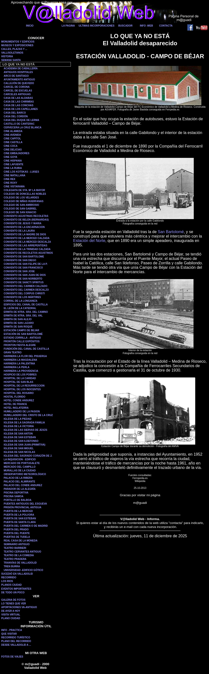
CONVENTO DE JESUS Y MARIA (22, 223)
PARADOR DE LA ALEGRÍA (20, 489)
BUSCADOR (125, 25)
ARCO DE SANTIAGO (16, 76)
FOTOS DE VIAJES (12, 656)
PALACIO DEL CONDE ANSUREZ (23, 485)
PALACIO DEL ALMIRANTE (19, 481)
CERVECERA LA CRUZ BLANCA (23, 127)
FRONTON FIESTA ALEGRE (20, 345)
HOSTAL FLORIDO (14, 396)
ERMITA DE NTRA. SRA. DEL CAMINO (26, 312)
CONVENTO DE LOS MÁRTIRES (22, 297)
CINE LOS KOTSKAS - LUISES (21, 171)
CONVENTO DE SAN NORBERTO (23, 278)
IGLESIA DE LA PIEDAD (17, 419)
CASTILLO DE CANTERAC (19, 123)
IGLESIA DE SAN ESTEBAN (20, 437)
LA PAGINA (68, 25)
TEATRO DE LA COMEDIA (19, 555)
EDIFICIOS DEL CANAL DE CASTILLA (26, 304)
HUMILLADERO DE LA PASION (22, 411)
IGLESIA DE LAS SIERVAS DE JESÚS (25, 430)
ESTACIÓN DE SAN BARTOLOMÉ (23, 334)
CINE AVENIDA (12, 135)
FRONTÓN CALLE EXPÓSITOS (22, 341)
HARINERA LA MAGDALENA (20, 360)
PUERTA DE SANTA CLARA (20, 522)
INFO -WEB (146, 25)
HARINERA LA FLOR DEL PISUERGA (25, 356)
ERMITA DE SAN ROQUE (18, 326)
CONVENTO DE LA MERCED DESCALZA (27, 241)
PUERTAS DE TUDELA (17, 537)
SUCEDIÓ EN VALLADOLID (17, 573)
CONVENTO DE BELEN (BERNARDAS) (26, 219)
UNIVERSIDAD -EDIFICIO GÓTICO (23, 570)
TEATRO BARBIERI (15, 548)
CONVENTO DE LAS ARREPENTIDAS (25, 245)
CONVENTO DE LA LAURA (19, 230)
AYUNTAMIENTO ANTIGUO (19, 79)
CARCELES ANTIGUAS (17, 94)
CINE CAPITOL (12, 138)
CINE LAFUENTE (13, 164)
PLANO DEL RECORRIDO (16, 641)
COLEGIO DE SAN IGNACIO (20, 212)
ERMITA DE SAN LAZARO (19, 323)
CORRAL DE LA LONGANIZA (20, 301)
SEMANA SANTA (11, 60)
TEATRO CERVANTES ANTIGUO (22, 551)
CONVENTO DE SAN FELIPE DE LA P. (25, 264)
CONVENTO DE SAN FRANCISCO (23, 267)
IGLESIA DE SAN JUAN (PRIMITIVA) (24, 444)
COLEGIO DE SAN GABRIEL (20, 208)
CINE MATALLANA (14, 175)
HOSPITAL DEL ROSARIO (19, 393)
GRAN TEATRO (13, 352)
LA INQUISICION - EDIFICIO (20, 459)
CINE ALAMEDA (13, 131)
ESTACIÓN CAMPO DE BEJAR (21, 330)
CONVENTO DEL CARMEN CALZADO (25, 286)
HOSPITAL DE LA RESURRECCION (24, 385)
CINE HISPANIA (13, 160)
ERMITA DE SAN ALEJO (18, 319)
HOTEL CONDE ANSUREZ (19, 400)
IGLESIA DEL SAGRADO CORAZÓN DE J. (28, 455)
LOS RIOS (7, 581)
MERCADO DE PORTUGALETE (22, 463)
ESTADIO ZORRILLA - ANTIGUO (22, 337)
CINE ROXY (10, 182)
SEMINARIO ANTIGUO (17, 544)
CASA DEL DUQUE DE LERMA (21, 120)
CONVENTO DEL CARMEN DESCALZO (26, 289)
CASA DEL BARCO (15, 112)
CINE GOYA (10, 157)
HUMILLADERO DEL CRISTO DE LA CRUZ (28, 415)
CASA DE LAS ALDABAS (18, 98)
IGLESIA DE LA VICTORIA (19, 426)
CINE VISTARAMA (14, 186)
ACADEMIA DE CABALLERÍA (21, 68)
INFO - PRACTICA (11, 630)
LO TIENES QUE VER (13, 603)
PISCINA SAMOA (13, 496)
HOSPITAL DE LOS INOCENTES (22, 389)
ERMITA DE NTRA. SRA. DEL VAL (23, 315)
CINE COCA (10, 146)
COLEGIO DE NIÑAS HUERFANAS (24, 201)
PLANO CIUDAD (10, 618)
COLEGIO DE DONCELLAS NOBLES (25, 194)
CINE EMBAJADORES (16, 153)
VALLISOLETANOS (12, 52)
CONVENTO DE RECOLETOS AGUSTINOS (28, 253)
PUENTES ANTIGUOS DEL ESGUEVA (25, 503)
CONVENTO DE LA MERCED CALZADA (26, 238)
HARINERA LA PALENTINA (19, 363)
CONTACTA (166, 25)
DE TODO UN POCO (13, 592)
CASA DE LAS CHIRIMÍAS (19, 101)
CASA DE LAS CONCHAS (18, 105)
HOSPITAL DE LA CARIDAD (20, 378)
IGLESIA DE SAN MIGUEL (19, 448)
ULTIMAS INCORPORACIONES (97, 25)
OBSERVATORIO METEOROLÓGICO (25, 474)
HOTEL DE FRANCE (15, 404)
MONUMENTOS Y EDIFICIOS (17, 41)
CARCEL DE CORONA (17, 87)
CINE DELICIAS (13, 149)
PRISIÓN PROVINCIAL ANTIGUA (22, 507)
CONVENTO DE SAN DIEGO (20, 260)
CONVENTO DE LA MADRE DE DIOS (25, 234)
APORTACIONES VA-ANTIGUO (19, 607)
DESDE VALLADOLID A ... (16, 645)
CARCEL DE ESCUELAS (18, 90)
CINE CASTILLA (13, 142)
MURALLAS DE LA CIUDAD (20, 470)
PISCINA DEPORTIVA (16, 492)
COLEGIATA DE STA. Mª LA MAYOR (24, 190)
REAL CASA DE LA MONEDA (20, 540)
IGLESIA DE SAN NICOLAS (19, 452)
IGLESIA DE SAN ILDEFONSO (21, 441)
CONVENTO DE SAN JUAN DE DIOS (25, 275)
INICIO (30, 25)
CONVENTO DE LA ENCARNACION (24, 227)
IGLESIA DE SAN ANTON (18, 433)
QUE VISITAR (9, 633)
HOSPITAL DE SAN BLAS (18, 382)
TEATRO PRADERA (15, 559)
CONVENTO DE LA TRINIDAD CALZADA (27, 249)
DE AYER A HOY (10, 611)
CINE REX (9, 179)
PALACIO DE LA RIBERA (18, 478)
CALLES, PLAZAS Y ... (14, 49)
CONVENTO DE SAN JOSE (19, 271)
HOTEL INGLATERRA (16, 407)
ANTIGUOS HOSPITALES (18, 72)
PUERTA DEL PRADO (16, 529)
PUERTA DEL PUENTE (17, 533)
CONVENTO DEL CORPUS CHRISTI (24, 293)
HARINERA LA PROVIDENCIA (21, 371)
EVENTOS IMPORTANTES (16, 588)
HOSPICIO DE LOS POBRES (20, 374)
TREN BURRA (12, 566)
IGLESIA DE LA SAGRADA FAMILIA (24, 422)
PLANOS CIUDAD (11, 585)
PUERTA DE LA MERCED (18, 511)
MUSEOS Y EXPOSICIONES (17, 45)
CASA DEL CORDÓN (16, 116)
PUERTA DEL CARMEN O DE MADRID (26, 525)
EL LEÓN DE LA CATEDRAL (20, 308)
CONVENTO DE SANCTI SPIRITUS (24, 282)
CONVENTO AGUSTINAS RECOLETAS (26, 216)
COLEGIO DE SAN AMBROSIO (21, 205)
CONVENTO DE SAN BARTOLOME (24, 256)
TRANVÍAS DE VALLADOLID (20, 562)
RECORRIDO (8, 577)
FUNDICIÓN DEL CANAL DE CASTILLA (26, 348)
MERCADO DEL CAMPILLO (19, 466)
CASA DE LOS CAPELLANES (21, 109)
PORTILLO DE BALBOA (17, 500)
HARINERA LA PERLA (17, 367)
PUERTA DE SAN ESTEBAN (20, 518)
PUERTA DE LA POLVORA (19, 514)
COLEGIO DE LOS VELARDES (21, 197)
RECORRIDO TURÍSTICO (15, 637)
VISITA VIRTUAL (10, 614)
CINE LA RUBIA (13, 168)
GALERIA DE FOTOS (13, 600)
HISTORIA (7, 56)
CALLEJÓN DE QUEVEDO (19, 83)
